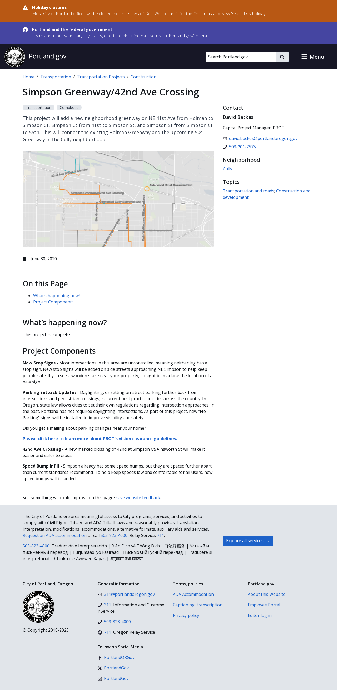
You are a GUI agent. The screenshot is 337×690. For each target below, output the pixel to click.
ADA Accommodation (193, 594)
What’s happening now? (57, 295)
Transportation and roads (248, 191)
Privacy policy (186, 615)
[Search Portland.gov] (241, 57)
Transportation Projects (101, 77)
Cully (227, 169)
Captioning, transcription (197, 605)
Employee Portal (264, 605)
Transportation (55, 77)
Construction (143, 77)
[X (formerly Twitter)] (113, 668)
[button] (313, 56)
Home (28, 77)
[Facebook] (116, 657)
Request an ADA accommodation (55, 535)
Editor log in (260, 615)
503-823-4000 (114, 535)
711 (160, 535)
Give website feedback (138, 497)
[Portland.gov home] (35, 56)
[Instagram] (113, 678)
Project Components (53, 302)
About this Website (266, 594)
